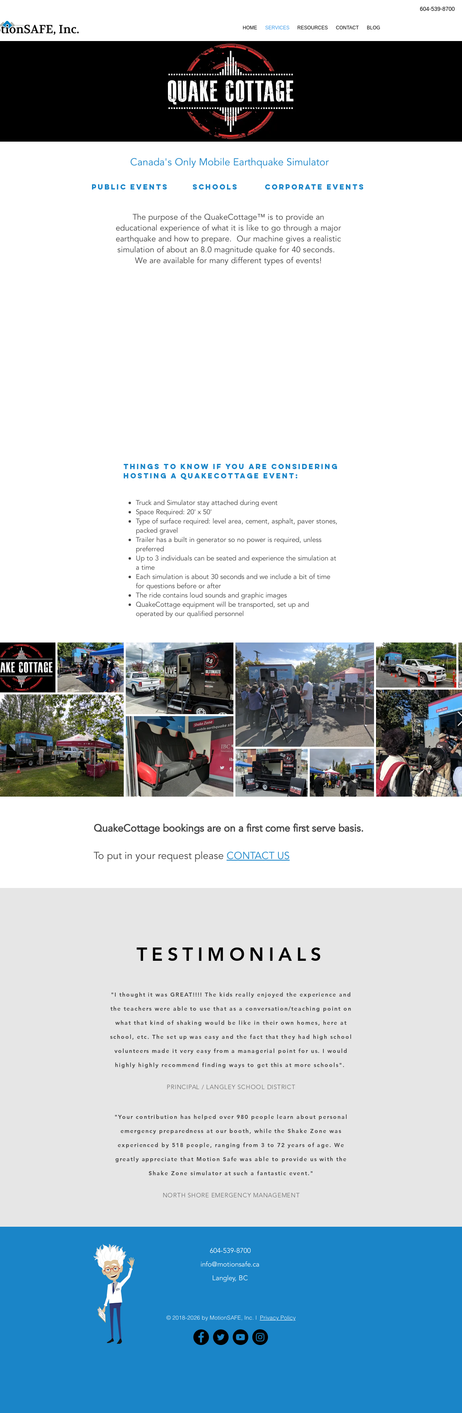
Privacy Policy (278, 1317)
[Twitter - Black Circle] (221, 1337)
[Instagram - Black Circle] (260, 1337)
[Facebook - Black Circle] (201, 1337)
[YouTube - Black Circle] (240, 1337)
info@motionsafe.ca (230, 1264)
